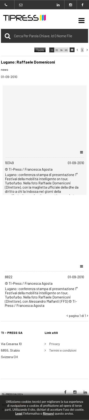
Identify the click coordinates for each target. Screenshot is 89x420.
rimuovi (48, 413)
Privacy (54, 344)
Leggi (18, 413)
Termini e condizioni (62, 350)
